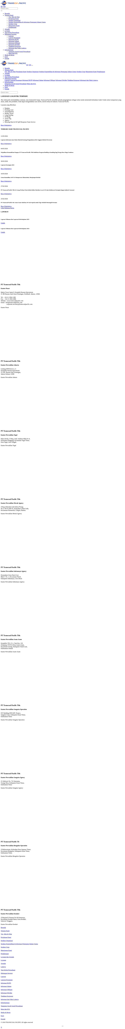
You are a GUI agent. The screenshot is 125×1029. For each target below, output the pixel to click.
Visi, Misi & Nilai (14, 17)
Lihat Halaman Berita (7, 208)
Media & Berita (9, 55)
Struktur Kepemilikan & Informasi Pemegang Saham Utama (27, 22)
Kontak (7, 58)
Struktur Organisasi (14, 20)
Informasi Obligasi (14, 43)
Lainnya (3, 967)
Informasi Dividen (14, 44)
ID (1, 6)
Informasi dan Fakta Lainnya (17, 48)
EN (4, 6)
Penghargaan (12, 27)
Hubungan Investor (10, 34)
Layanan (7, 31)
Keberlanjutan (9, 50)
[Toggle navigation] (1, 10)
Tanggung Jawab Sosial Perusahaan (19, 51)
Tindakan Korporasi (14, 46)
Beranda (7, 13)
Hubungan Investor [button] (10, 78)
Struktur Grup (12, 24)
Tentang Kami (9, 15)
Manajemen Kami (14, 25)
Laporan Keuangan (14, 38)
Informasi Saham (13, 41)
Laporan (11, 36)
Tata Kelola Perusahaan (12, 32)
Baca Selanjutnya (6, 125)
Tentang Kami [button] (9, 70)
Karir (6, 57)
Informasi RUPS (13, 39)
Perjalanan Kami (13, 19)
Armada (7, 29)
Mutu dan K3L (13, 53)
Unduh (3, 223)
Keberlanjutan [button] (9, 82)
